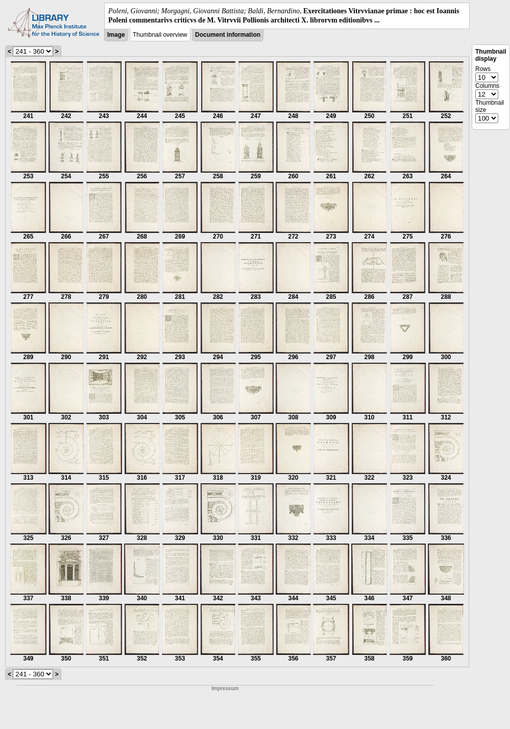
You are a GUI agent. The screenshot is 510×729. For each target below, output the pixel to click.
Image (116, 34)
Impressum (224, 688)
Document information (227, 34)
